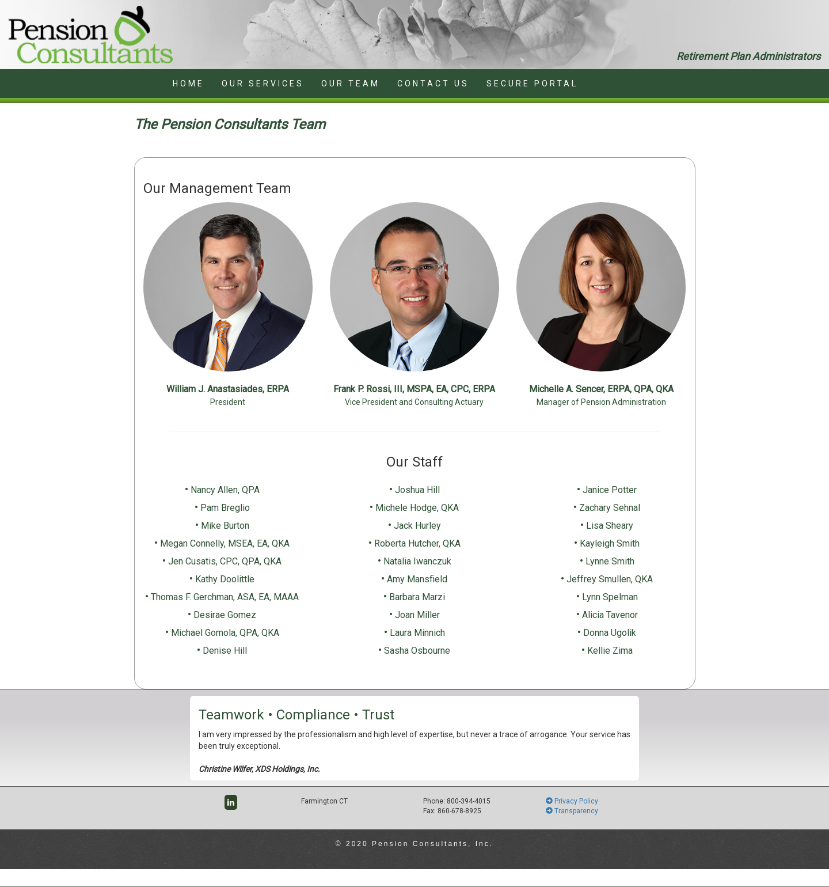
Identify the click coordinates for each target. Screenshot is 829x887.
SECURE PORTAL (532, 83)
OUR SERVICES (263, 83)
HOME (188, 83)
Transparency (572, 811)
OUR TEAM (350, 83)
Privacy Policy (572, 801)
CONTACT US (433, 83)
